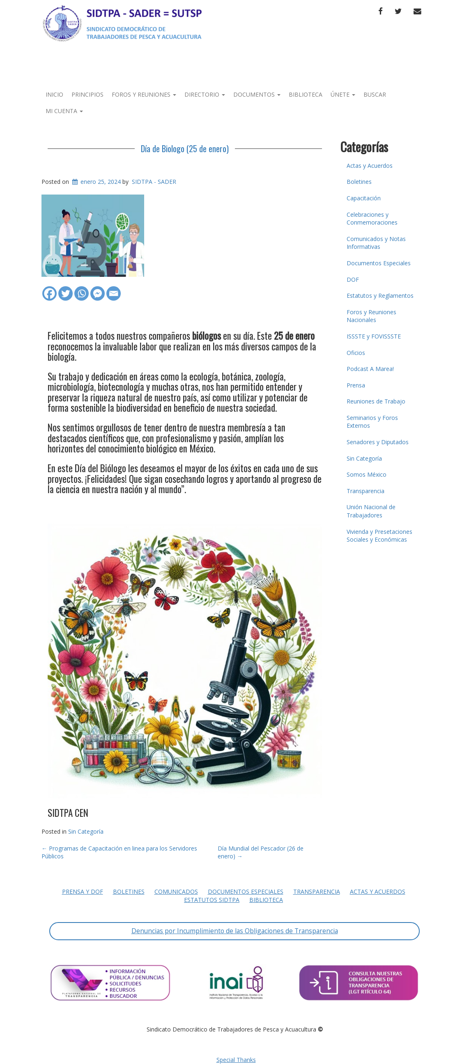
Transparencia (365, 491)
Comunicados (176, 891)
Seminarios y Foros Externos (372, 422)
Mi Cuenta (64, 111)
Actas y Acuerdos (370, 165)
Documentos (256, 94)
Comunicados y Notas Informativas (376, 243)
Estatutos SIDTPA (211, 900)
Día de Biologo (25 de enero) (185, 148)
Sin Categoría (85, 831)
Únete (343, 94)
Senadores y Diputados (378, 442)
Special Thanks (236, 1060)
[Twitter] (65, 289)
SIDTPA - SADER (154, 181)
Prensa (356, 385)
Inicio (54, 94)
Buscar (374, 94)
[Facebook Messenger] (97, 289)
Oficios (356, 353)
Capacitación (364, 198)
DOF (353, 279)
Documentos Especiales (379, 263)
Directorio (204, 94)
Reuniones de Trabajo (376, 401)
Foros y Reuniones (144, 94)
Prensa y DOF (82, 891)
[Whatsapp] (81, 289)
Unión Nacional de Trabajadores (371, 511)
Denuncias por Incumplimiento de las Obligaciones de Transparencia (234, 930)
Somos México (366, 474)
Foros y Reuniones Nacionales (371, 316)
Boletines (359, 181)
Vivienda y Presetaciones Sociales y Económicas (379, 536)
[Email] (113, 289)
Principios (87, 94)
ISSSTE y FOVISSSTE (374, 336)
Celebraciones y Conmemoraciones (372, 219)
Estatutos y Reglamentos (380, 295)
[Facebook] (49, 289)
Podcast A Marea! (370, 369)
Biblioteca (305, 94)
